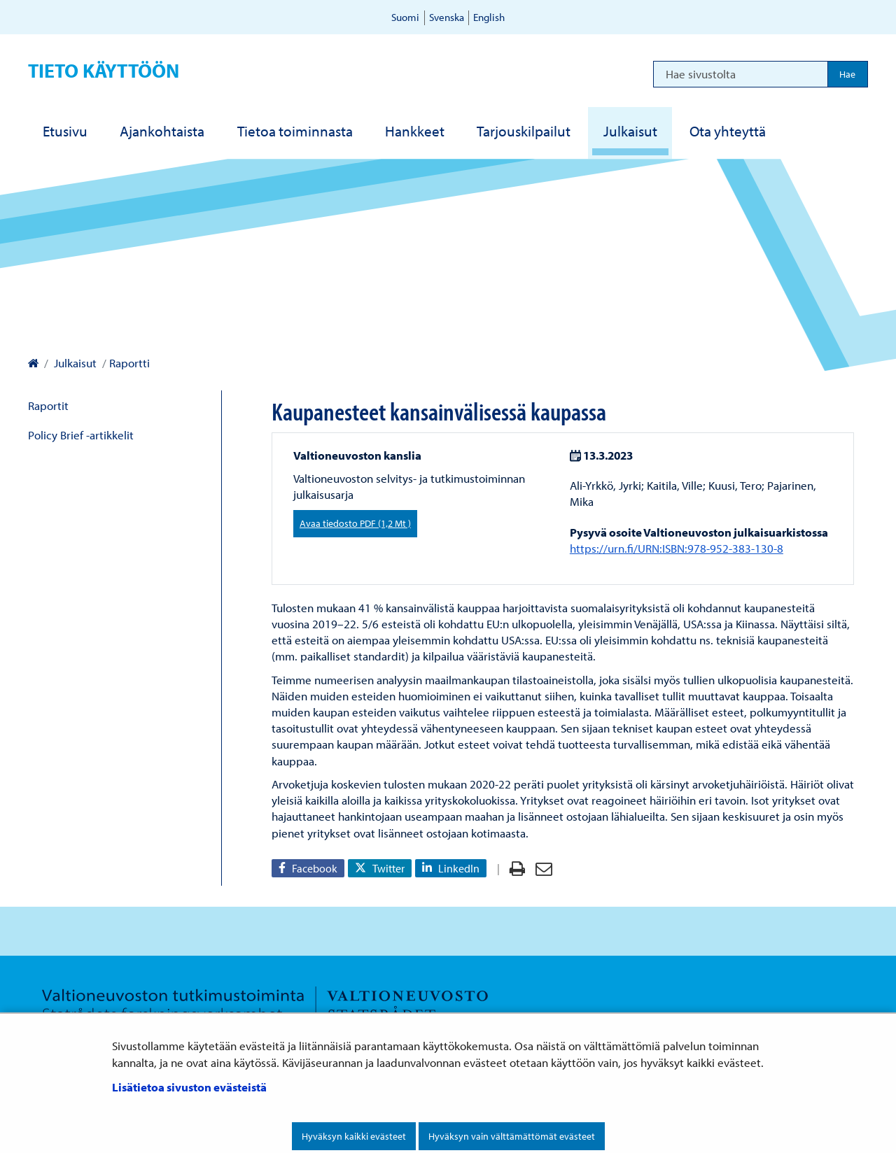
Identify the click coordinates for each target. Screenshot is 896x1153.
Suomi (405, 17)
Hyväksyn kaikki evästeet (354, 1136)
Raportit (48, 405)
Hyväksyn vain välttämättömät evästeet (511, 1136)
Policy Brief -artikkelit (81, 434)
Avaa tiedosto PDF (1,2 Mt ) (355, 523)
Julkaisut (74, 362)
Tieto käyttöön (103, 70)
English (489, 17)
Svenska (446, 17)
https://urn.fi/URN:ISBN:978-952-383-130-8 (676, 548)
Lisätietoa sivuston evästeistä (189, 1087)
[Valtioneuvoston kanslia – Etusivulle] (33, 362)
